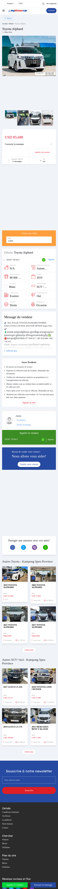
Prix (9, 238)
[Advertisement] (29, 199)
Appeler (51, 260)
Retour (8, 18)
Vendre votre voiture (29, 464)
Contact (5, 828)
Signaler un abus (29, 403)
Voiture (11, 24)
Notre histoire (7, 824)
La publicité (6, 820)
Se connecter (52, 4)
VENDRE (51, 11)
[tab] (29, 144)
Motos (4, 843)
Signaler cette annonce (42, 152)
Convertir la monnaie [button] (14, 144)
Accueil (4, 24)
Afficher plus (29, 650)
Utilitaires (6, 847)
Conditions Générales (10, 812)
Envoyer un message (24, 425)
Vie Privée (6, 816)
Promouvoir (17, 152)
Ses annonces (21, 420)
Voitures (5, 840)
